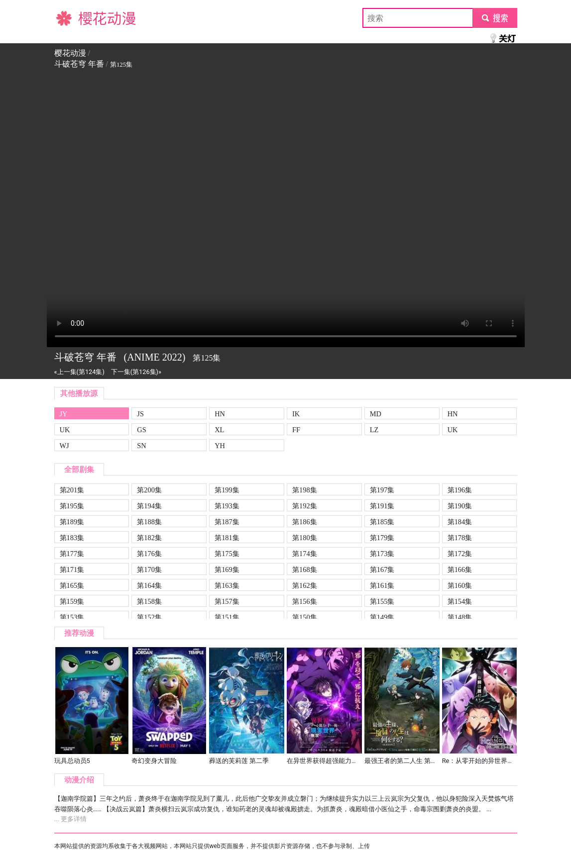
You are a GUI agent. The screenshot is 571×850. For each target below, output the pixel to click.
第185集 (382, 522)
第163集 (227, 585)
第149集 (382, 617)
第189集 (72, 522)
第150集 (304, 617)
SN (141, 446)
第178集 (460, 538)
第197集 (382, 490)
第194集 (149, 506)
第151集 (227, 617)
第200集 (149, 490)
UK (65, 430)
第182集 (149, 538)
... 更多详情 (70, 819)
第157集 (227, 601)
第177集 (72, 554)
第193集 (227, 506)
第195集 (72, 506)
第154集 (460, 601)
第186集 (304, 522)
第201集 (72, 490)
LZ (374, 430)
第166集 (460, 569)
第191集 (382, 506)
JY (64, 414)
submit (494, 17)
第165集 (72, 585)
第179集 (382, 538)
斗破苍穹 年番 (79, 64)
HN (220, 414)
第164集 (149, 585)
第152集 (149, 617)
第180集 (304, 538)
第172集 (460, 554)
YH (220, 446)
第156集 (304, 601)
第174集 (304, 554)
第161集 (382, 585)
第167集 (382, 569)
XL (219, 430)
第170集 (149, 569)
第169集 (227, 569)
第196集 (460, 490)
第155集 (382, 601)
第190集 (460, 506)
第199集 (227, 490)
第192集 (304, 506)
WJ (64, 446)
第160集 (460, 585)
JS (140, 414)
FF (296, 430)
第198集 (304, 490)
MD (375, 414)
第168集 (304, 569)
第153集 (72, 617)
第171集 (72, 569)
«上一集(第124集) (79, 372)
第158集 (149, 601)
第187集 (227, 522)
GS (141, 430)
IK (296, 414)
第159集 (72, 601)
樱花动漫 (70, 17)
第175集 (227, 554)
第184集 (460, 522)
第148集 (460, 617)
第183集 (72, 538)
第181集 (227, 538)
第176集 (149, 554)
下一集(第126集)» (136, 372)
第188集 (149, 522)
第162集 (304, 585)
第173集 (382, 554)
